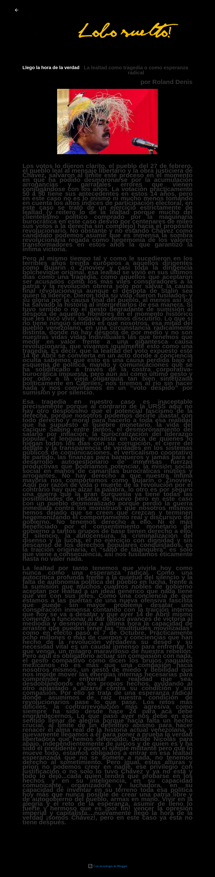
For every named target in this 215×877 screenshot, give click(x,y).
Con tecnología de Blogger (107, 866)
